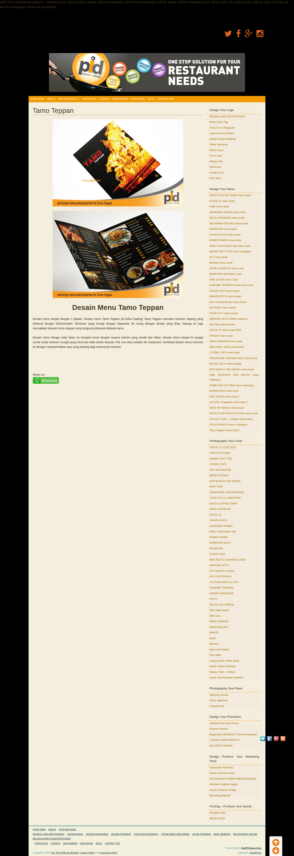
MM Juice (214, 615)
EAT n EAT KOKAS (220, 576)
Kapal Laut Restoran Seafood (226, 677)
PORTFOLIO (89, 99)
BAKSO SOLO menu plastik (225, 363)
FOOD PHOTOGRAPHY (146, 834)
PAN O (213, 599)
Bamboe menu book (221, 262)
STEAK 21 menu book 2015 (225, 330)
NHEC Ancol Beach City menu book (229, 246)
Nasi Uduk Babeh (219, 649)
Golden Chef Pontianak (222, 139)
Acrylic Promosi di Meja (222, 790)
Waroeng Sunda (218, 694)
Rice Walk (215, 655)
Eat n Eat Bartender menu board (227, 302)
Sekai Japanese (218, 144)
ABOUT (51, 99)
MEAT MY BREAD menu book (226, 407)
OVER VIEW (37, 99)
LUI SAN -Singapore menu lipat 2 (228, 402)
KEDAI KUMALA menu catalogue (228, 424)
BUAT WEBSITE (222, 834)
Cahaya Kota (216, 706)
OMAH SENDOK (219, 621)
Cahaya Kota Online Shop (224, 660)
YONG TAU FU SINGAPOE (225, 497)
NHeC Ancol (216, 150)
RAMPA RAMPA (218, 537)
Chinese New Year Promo (224, 723)
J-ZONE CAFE (217, 464)
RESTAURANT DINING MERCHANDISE (232, 778)
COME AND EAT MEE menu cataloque (231, 385)
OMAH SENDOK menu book (225, 341)
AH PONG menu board (222, 307)
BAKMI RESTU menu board (225, 296)
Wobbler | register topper (223, 784)
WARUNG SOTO (219, 565)
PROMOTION (217, 812)
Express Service (218, 728)
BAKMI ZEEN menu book (223, 391)
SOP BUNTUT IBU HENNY (225, 481)
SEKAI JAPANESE (220, 509)
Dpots (212, 638)
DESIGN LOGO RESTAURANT (227, 116)
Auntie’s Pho (216, 172)
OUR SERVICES (67, 99)
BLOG (151, 99)
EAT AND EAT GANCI (222, 571)
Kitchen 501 (216, 161)
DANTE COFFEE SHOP (223, 503)
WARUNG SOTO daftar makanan (228, 318)
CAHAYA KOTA (218, 520)
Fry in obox (215, 155)
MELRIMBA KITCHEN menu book (228, 223)
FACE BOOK (138, 99)
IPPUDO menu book (221, 335)
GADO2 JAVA (217, 554)
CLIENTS (104, 99)
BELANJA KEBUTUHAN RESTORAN (52, 838)
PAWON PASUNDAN (221, 593)
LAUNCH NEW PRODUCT (224, 740)
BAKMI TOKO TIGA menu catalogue (230, 251)
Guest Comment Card (221, 773)
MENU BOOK (217, 818)
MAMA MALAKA (218, 627)
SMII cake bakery (219, 610)
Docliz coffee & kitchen (222, 666)
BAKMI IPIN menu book (223, 229)
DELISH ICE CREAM (221, 604)
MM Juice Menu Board (222, 324)
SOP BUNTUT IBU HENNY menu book (231, 369)
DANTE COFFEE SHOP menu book (230, 195)
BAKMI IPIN (216, 548)
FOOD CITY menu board (223, 313)
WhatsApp (49, 380)
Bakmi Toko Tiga (218, 122)
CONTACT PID (165, 99)
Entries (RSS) (87, 853)
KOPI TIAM (215, 486)
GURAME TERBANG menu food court (231, 285)
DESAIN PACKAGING (97, 834)
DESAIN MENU (75, 834)
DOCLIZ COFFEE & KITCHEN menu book (233, 413)
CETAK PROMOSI (201, 834)
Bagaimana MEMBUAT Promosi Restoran (233, 734)
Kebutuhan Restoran (221, 767)
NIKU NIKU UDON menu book (226, 347)
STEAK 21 (215, 514)
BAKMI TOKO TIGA (220, 458)
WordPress (255, 853)
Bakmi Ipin (215, 167)
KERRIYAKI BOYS (220, 542)
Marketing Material (220, 795)
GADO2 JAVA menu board (224, 290)
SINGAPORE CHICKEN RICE (226, 492)
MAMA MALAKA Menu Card (225, 274)
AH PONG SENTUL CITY (224, 582)
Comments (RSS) (108, 853)
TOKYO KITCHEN (220, 453)
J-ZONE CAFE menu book (224, 352)
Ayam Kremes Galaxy (221, 133)
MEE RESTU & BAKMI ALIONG (227, 559)
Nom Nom (215, 178)
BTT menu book (218, 257)
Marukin (214, 643)
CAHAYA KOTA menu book (224, 234)
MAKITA (214, 632)
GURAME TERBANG (221, 587)
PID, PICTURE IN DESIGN (65, 853)
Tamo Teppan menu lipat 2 (224, 430)
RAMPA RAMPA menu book (225, 240)
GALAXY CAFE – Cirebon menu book (231, 419)
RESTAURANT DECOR (245, 834)
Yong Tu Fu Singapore (222, 127)
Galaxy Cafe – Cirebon (222, 672)
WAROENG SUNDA (221, 526)
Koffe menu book (219, 206)
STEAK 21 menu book (222, 201)
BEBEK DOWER (219, 475)
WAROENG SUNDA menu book (227, 212)
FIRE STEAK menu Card (223, 279)
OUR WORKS (120, 99)
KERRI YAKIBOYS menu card (226, 268)
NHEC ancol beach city (222, 531)
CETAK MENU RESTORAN (175, 834)
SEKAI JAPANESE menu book (226, 217)
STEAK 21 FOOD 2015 (222, 447)
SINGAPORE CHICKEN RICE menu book (233, 358)
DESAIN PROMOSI (121, 834)
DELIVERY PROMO (221, 745)
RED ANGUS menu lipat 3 (224, 396)
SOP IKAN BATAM (220, 470)
